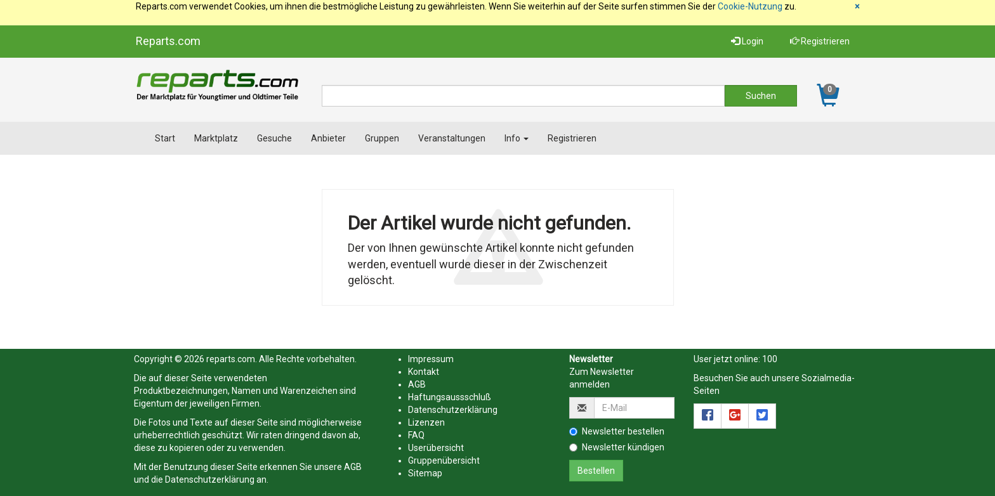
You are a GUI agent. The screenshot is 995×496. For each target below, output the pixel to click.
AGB (353, 467)
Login (747, 41)
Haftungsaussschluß (449, 397)
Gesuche (274, 138)
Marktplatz (216, 138)
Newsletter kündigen (616, 447)
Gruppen (382, 138)
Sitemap (425, 473)
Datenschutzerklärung (209, 479)
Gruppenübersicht (444, 460)
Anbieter (328, 138)
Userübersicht (436, 448)
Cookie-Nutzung (750, 6)
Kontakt (423, 372)
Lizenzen (426, 422)
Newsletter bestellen (616, 431)
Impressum (431, 359)
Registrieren (820, 41)
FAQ (416, 435)
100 (769, 359)
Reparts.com (168, 41)
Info (516, 138)
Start (165, 138)
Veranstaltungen (451, 138)
